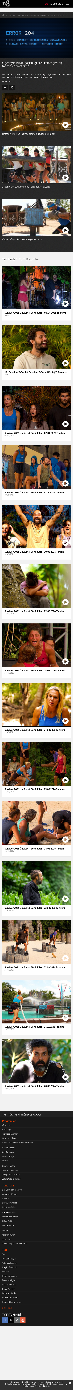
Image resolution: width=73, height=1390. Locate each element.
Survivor (5, 1230)
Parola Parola (8, 1225)
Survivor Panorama (10, 1170)
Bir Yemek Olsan (9, 1138)
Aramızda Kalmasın (10, 1134)
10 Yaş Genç (7, 1125)
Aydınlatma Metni (10, 1297)
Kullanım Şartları (9, 1293)
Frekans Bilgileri (9, 1280)
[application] (36, 38)
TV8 (4, 1254)
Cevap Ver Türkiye (9, 1194)
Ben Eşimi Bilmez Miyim (12, 1190)
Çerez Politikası (8, 1289)
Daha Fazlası (7, 1308)
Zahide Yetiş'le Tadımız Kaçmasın (15, 1243)
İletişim (5, 1271)
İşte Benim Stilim (9, 1207)
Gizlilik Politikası (9, 1284)
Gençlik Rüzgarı (8, 1156)
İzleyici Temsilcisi (9, 1267)
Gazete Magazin (8, 1148)
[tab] (9, 260)
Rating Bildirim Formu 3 (12, 1302)
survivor (12, 15)
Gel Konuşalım (8, 1152)
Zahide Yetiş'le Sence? (11, 1179)
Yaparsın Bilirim (8, 1235)
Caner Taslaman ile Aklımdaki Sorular (18, 1142)
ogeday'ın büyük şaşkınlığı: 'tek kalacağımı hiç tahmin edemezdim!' (41, 15)
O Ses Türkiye (8, 1221)
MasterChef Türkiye (10, 1216)
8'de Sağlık (6, 1129)
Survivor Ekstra (8, 1166)
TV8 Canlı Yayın (54, 4)
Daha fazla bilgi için (42, 1386)
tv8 (6, 15)
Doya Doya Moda (9, 1203)
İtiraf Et (5, 1160)
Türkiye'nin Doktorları (11, 1174)
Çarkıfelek (6, 1198)
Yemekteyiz (6, 1239)
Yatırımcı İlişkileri (9, 1263)
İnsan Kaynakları (9, 1276)
